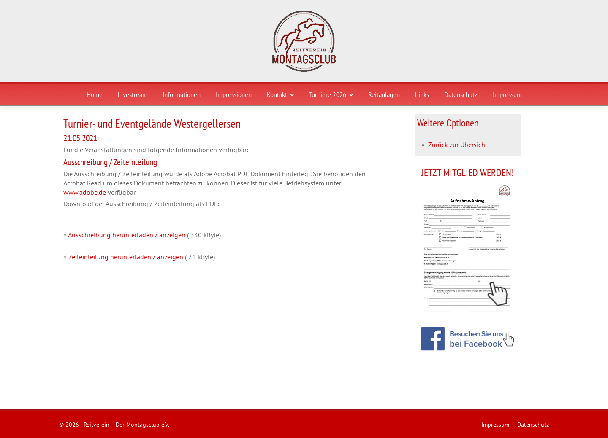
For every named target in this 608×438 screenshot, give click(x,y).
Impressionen (234, 95)
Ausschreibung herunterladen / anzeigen (126, 235)
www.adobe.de (84, 192)
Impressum (507, 95)
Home (95, 95)
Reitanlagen (384, 95)
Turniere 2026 (331, 95)
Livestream (132, 95)
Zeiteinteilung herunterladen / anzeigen (125, 257)
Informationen (182, 95)
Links (422, 95)
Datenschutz (461, 95)
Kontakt (280, 95)
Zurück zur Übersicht (457, 144)
